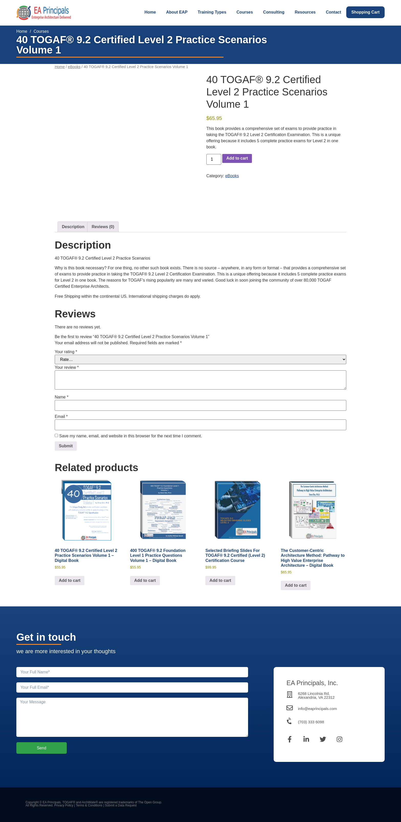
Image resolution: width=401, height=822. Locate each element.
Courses (245, 12)
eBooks (74, 67)
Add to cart (237, 158)
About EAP (177, 12)
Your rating (66, 352)
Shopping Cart (365, 12)
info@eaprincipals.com (317, 708)
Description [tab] (73, 227)
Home (150, 12)
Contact (333, 12)
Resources (305, 12)
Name (61, 397)
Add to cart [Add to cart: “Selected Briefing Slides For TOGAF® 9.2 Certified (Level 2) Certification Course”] (220, 580)
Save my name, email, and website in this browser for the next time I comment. (130, 436)
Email (61, 417)
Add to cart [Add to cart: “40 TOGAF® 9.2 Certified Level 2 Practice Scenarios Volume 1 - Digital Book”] (69, 580)
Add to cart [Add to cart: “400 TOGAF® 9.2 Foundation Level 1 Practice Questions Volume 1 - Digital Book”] (145, 580)
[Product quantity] (213, 159)
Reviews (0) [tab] (103, 227)
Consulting (274, 12)
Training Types (212, 12)
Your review (67, 367)
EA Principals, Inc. (312, 682)
